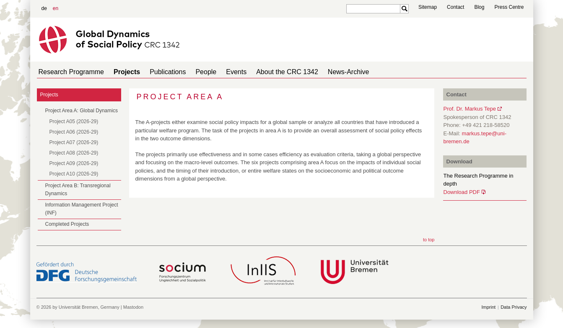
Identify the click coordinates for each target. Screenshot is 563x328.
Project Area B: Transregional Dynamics (78, 189)
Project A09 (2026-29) (74, 163)
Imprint (489, 307)
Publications (159, 71)
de (44, 8)
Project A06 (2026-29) (74, 132)
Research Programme (70, 71)
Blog (479, 7)
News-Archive (327, 71)
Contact (455, 7)
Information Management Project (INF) (81, 209)
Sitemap (427, 7)
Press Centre (509, 7)
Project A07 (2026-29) (74, 142)
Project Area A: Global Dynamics (81, 111)
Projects (122, 71)
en (55, 8)
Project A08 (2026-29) (74, 153)
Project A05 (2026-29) (74, 121)
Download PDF (462, 192)
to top (429, 239)
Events (221, 71)
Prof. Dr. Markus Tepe (470, 109)
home (523, 72)
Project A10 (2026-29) (74, 174)
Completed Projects (67, 224)
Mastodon (133, 307)
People (194, 71)
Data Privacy (514, 307)
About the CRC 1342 (269, 71)
